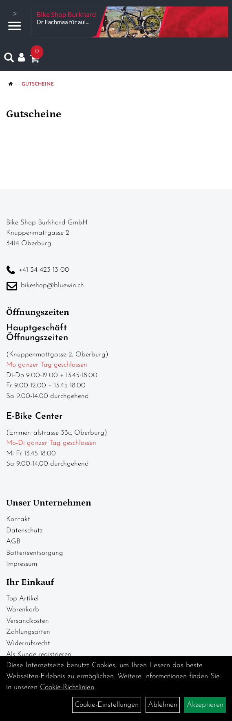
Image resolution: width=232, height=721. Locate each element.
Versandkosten (27, 621)
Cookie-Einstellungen (107, 705)
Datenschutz (24, 530)
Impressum (21, 564)
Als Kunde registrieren (38, 654)
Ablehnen (162, 705)
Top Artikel (22, 598)
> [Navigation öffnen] (14, 21)
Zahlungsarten (28, 632)
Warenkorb (22, 609)
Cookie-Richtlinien (67, 687)
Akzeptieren (205, 705)
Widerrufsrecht (28, 643)
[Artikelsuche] (9, 59)
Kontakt (18, 519)
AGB (13, 541)
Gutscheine (38, 84)
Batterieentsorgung (34, 553)
